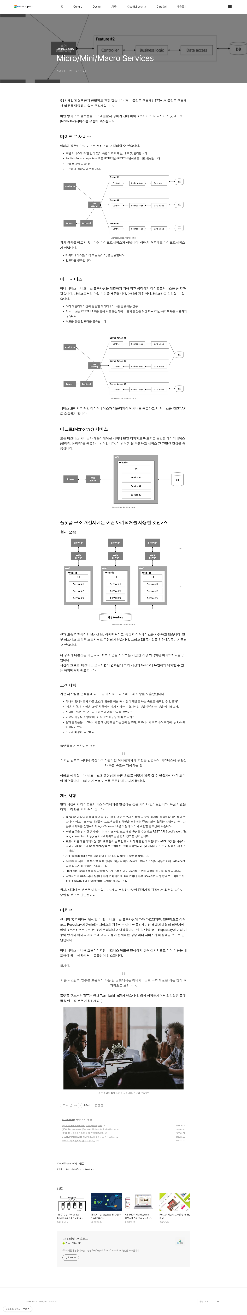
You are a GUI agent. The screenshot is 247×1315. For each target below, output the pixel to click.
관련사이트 (204, 1301)
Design (97, 6)
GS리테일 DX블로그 (75, 1239)
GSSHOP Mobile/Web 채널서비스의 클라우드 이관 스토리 (88, 1137)
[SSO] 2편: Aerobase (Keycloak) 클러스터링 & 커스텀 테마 (89, 1129)
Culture (77, 6)
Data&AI (161, 6)
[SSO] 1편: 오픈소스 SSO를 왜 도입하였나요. (83, 1133)
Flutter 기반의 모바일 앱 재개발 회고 (78, 1140)
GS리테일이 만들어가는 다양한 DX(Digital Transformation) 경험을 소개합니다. (101, 1250)
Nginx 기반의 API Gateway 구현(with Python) (82, 1125)
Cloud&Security (136, 6)
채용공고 (182, 6)
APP (114, 6)
